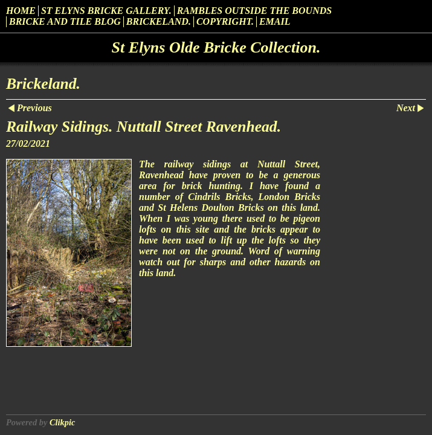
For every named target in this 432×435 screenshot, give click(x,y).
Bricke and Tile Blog (65, 21)
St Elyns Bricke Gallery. (106, 10)
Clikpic (62, 422)
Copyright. (225, 21)
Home (21, 10)
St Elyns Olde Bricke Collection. (216, 47)
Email (275, 21)
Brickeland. (158, 21)
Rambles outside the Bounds (254, 10)
